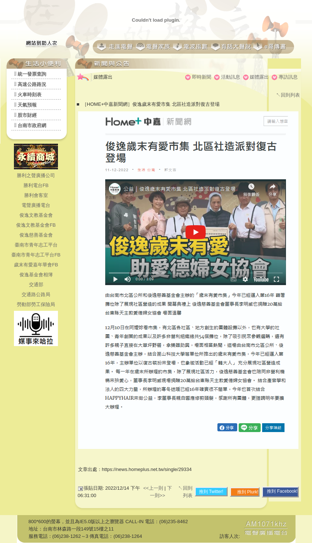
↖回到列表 (288, 95)
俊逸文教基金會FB (36, 225)
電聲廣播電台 (36, 205)
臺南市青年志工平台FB (35, 255)
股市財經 (27, 115)
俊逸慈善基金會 (36, 235)
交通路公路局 (36, 294)
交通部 (36, 284)
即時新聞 (201, 77)
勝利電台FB (36, 185)
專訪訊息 (288, 77)
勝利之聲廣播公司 (36, 175)
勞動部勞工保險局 (36, 304)
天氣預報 (27, 105)
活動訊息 (230, 77)
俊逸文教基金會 (36, 215)
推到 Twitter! (211, 491)
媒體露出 (259, 77)
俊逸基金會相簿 (36, 274)
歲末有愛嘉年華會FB (36, 264)
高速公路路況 (32, 84)
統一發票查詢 (32, 74)
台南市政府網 (32, 125)
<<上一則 (154, 488)
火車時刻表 (29, 94)
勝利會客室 (36, 195)
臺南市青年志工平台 (36, 245)
